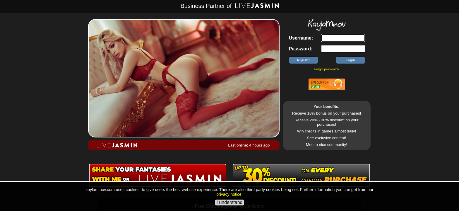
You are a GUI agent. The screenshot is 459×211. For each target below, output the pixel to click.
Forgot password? (326, 69)
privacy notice (229, 194)
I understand (230, 202)
